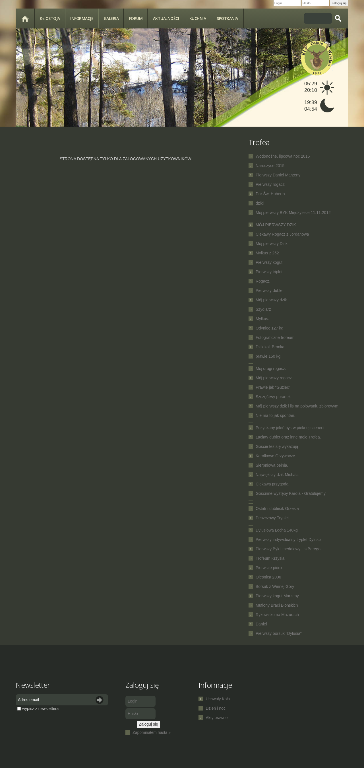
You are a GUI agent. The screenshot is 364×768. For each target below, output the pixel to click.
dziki (260, 203)
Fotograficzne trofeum (275, 337)
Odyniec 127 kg (269, 328)
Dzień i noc (215, 708)
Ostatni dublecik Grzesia (277, 508)
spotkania (227, 18)
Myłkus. (262, 318)
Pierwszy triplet (269, 271)
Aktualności (166, 18)
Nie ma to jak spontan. (275, 415)
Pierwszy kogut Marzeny (277, 596)
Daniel (261, 624)
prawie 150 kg (268, 356)
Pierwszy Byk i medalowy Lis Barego (288, 549)
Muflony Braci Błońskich (277, 605)
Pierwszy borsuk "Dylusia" (279, 633)
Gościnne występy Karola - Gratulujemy (291, 493)
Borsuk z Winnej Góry (275, 586)
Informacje (81, 18)
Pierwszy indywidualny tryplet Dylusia (289, 539)
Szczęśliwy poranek (273, 396)
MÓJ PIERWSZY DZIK (276, 225)
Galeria (111, 18)
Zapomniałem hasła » (152, 732)
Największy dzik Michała (277, 474)
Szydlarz (263, 309)
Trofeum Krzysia (270, 558)
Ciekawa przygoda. (272, 484)
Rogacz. (263, 281)
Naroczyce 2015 (270, 165)
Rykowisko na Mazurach (277, 614)
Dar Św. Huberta (270, 194)
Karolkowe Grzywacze (275, 456)
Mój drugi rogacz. (271, 368)
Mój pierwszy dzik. (272, 300)
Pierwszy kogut (269, 262)
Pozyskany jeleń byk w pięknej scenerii (290, 427)
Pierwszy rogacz (270, 184)
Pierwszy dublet (270, 290)
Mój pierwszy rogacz (274, 378)
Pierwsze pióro (269, 567)
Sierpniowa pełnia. (272, 465)
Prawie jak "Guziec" (273, 387)
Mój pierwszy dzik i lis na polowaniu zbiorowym (297, 406)
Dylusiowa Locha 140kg (277, 530)
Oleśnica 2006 (268, 577)
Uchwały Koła (218, 699)
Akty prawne (217, 717)
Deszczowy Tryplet (272, 518)
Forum (136, 18)
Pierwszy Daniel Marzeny (278, 175)
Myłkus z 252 (267, 253)
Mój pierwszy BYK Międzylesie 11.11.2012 (293, 212)
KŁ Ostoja (50, 18)
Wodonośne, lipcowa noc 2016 (283, 156)
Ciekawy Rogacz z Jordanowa (282, 234)
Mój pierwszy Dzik (272, 243)
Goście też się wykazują (277, 446)
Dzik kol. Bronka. (271, 347)
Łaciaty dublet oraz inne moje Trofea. (288, 437)
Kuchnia (197, 18)
